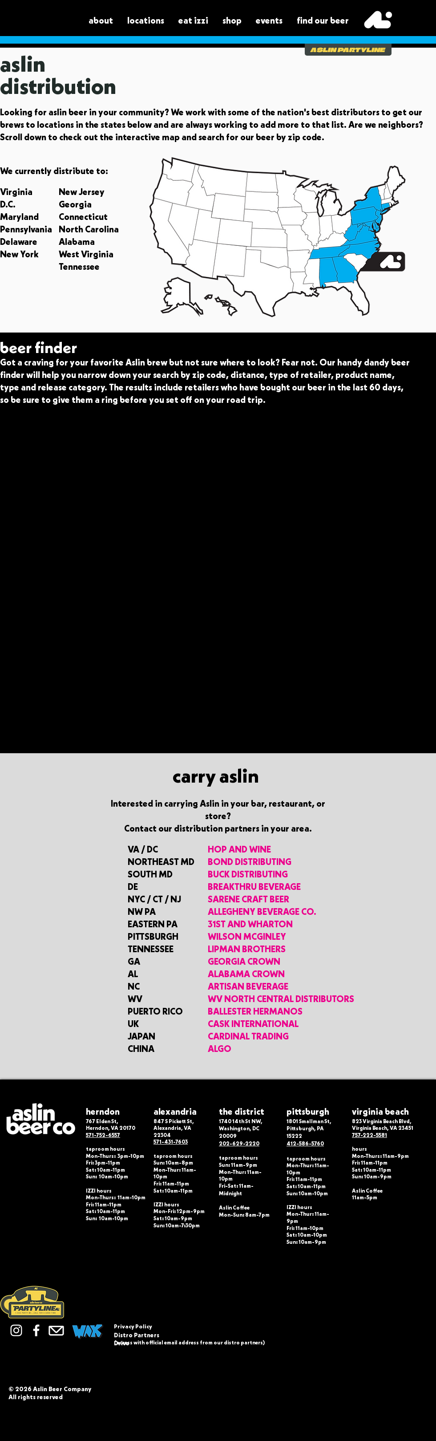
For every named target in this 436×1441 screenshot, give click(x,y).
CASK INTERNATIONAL (253, 1024)
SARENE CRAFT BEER (248, 899)
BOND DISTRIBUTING (249, 862)
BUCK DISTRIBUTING (248, 874)
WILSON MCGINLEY (247, 936)
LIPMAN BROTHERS (247, 949)
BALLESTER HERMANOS (255, 1011)
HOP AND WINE (239, 849)
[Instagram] (16, 1330)
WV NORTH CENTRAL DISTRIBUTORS (281, 999)
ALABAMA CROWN (246, 974)
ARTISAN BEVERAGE (248, 986)
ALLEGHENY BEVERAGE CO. (262, 911)
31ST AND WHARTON (250, 924)
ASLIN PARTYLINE (347, 49)
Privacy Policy (133, 1326)
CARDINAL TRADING (248, 1036)
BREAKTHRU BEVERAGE (254, 887)
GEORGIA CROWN (244, 961)
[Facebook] (36, 1330)
